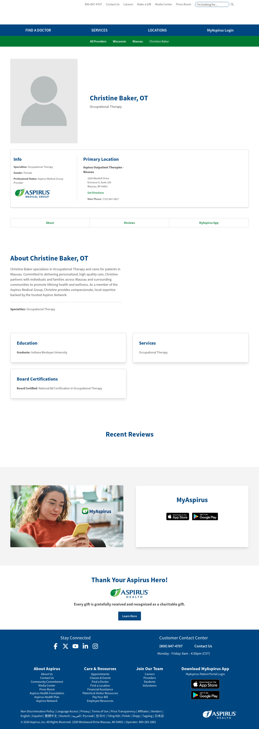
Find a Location (100, 685)
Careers (128, 4)
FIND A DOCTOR (38, 30)
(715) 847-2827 (111, 199)
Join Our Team (149, 668)
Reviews (129, 223)
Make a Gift (144, 4)
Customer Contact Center (183, 638)
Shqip (136, 716)
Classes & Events (100, 678)
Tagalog (147, 716)
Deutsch (64, 716)
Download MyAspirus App (205, 668)
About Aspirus (47, 668)
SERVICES (99, 30)
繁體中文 (51, 716)
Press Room (183, 4)
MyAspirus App (209, 223)
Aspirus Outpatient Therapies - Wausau (103, 169)
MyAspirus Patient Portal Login (205, 674)
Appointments (100, 674)
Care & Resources (100, 668)
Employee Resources (100, 701)
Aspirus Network (46, 701)
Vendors (156, 711)
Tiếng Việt (113, 716)
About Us (47, 674)
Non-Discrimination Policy (37, 711)
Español (37, 716)
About (50, 223)
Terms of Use (100, 711)
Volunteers (150, 685)
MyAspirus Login (220, 30)
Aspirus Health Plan (46, 697)
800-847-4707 (93, 4)
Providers (149, 678)
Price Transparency (123, 711)
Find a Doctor (100, 682)
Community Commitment (47, 682)
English (25, 716)
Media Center (163, 4)
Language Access (67, 711)
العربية (76, 716)
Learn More (129, 616)
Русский (88, 716)
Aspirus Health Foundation (47, 693)
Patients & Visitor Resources (100, 693)
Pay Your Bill (100, 697)
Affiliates (143, 711)
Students (149, 682)
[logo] (43, 13)
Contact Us (113, 4)
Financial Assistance (100, 689)
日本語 (159, 716)
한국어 (100, 716)
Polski (126, 716)
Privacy (85, 711)
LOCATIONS (157, 30)
